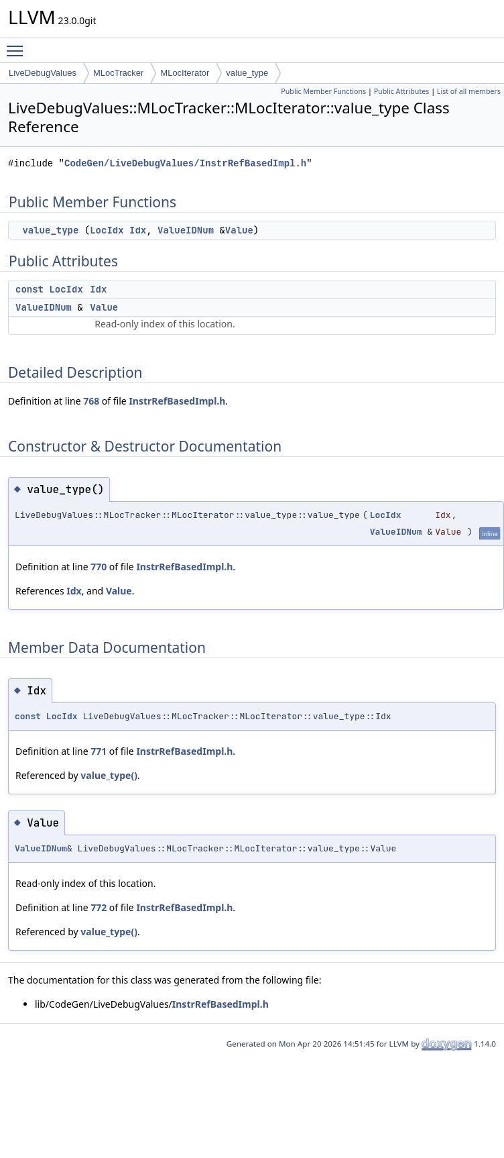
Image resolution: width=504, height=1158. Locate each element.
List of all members (469, 91)
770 (98, 566)
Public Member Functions (323, 91)
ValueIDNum (186, 230)
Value (239, 230)
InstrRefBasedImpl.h (177, 400)
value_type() (108, 775)
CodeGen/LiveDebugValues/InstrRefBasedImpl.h (185, 163)
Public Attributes (402, 91)
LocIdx (106, 230)
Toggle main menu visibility (18, 45)
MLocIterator (184, 73)
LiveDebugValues (42, 73)
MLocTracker (118, 73)
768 (91, 400)
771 (98, 751)
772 (98, 907)
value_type (247, 73)
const (29, 289)
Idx (137, 230)
